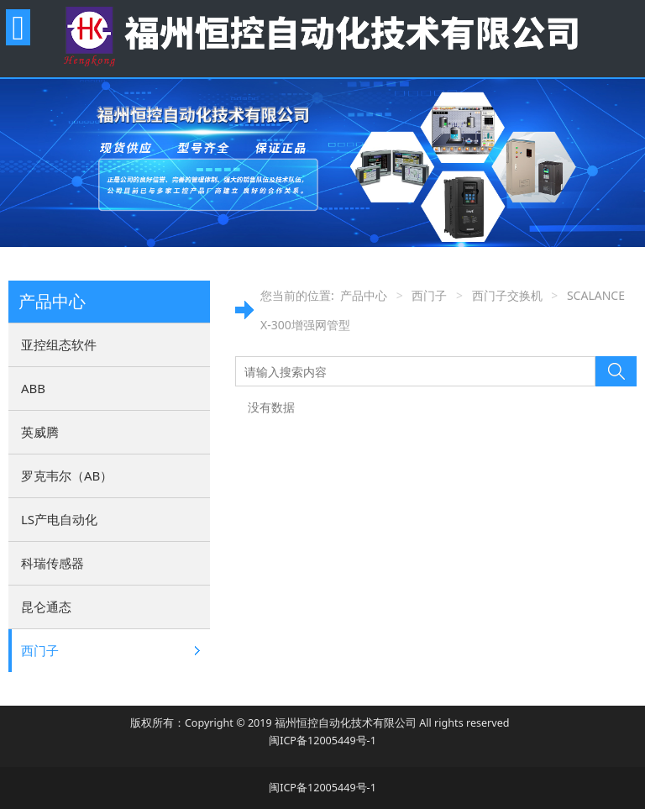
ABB (33, 388)
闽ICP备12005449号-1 (322, 740)
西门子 (40, 650)
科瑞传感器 (52, 562)
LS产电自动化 (59, 519)
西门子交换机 (507, 295)
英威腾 (40, 431)
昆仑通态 (46, 606)
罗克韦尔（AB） (67, 475)
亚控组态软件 (59, 344)
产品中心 (363, 295)
